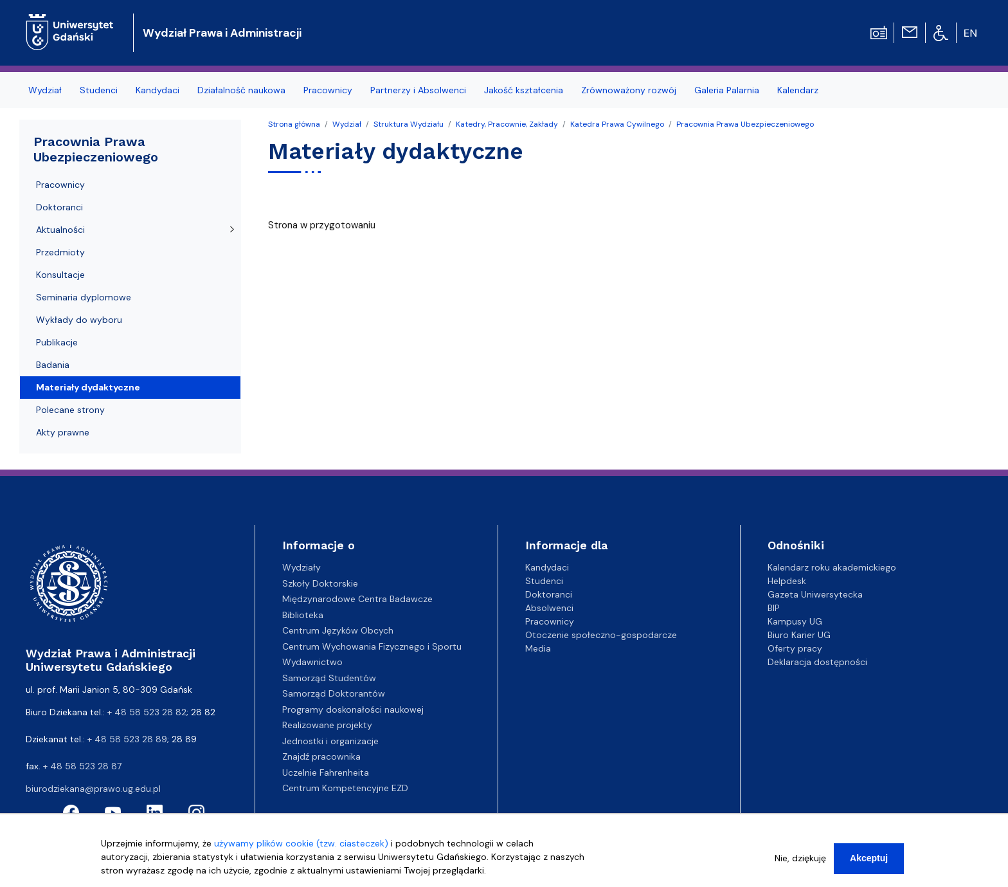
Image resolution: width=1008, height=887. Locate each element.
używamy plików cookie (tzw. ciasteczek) (301, 850)
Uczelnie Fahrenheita (325, 772)
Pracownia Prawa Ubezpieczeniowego (745, 124)
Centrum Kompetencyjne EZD (345, 788)
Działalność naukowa (241, 90)
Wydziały (301, 567)
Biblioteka (302, 615)
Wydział (45, 90)
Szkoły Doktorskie (320, 583)
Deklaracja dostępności (817, 662)
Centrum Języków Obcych (337, 630)
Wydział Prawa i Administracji (222, 33)
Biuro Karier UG (799, 635)
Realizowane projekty (327, 725)
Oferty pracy (795, 648)
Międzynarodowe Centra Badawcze (357, 599)
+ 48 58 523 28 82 (146, 712)
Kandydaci (157, 90)
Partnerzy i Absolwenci (418, 90)
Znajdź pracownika (321, 756)
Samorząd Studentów (329, 678)
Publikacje (57, 342)
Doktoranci (59, 207)
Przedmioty (60, 252)
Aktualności (60, 229)
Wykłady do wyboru (79, 319)
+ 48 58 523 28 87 (82, 766)
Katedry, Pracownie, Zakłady (507, 124)
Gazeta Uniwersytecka (815, 594)
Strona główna (294, 124)
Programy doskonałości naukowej (353, 709)
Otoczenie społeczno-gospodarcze (601, 635)
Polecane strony (70, 410)
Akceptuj (869, 865)
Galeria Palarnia (726, 90)
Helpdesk (787, 581)
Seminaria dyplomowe (83, 297)
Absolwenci (549, 608)
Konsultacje (60, 274)
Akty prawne (62, 432)
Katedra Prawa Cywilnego (617, 124)
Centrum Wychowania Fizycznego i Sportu (372, 646)
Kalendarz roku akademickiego (832, 567)
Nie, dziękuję (800, 865)
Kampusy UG (795, 621)
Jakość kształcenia (523, 90)
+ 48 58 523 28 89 (127, 739)
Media (538, 648)
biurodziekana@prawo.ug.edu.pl (93, 788)
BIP (774, 608)
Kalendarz (797, 90)
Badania (52, 364)
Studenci (99, 90)
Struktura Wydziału (409, 124)
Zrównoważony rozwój (628, 90)
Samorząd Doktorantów (333, 693)
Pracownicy (327, 90)
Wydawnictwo (312, 662)
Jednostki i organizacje (330, 741)
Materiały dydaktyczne (88, 387)
